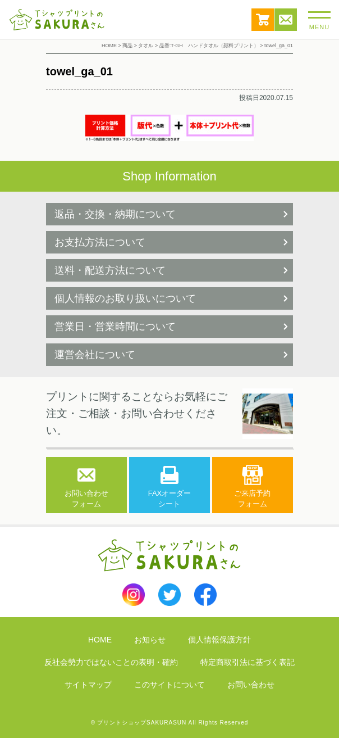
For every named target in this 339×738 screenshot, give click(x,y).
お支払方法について (99, 242)
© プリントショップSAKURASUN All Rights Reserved (170, 722)
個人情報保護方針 (219, 639)
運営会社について (94, 354)
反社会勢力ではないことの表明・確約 (111, 662)
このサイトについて (169, 684)
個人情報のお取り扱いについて (125, 298)
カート (262, 19)
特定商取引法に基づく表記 (247, 662)
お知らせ (150, 639)
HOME (100, 639)
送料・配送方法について (110, 270)
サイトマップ (88, 684)
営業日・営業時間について (115, 326)
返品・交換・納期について (115, 214)
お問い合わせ (285, 19)
